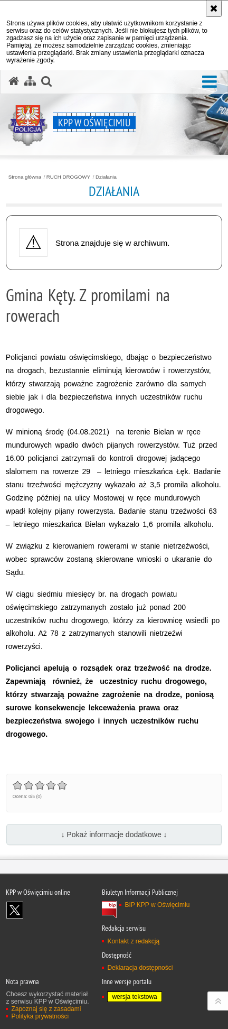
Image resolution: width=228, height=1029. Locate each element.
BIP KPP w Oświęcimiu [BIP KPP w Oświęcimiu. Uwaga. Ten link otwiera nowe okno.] (157, 905)
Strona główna (24, 177)
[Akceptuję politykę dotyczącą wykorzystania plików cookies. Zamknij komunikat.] (214, 8)
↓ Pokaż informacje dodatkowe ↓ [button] (114, 834)
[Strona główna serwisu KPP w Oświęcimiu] (13, 81)
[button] (209, 82)
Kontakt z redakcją (133, 941)
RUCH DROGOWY (68, 177)
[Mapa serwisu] (30, 81)
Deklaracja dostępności (140, 967)
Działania (106, 177)
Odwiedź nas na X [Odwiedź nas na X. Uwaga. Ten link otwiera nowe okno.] (14, 910)
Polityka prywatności (40, 1016)
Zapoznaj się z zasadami (46, 1009)
